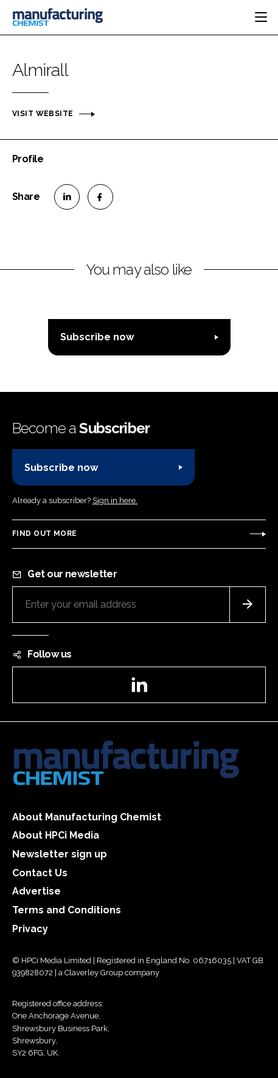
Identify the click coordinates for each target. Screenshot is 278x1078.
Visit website (42, 113)
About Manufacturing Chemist (86, 817)
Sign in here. (114, 500)
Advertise (36, 891)
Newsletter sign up (59, 854)
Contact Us (40, 873)
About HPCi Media (55, 835)
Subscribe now (97, 337)
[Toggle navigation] (261, 17)
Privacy (30, 929)
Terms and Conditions (66, 910)
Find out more (44, 533)
